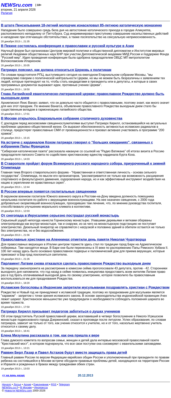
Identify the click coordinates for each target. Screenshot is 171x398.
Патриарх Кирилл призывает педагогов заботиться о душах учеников (60, 311)
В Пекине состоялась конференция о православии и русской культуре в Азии (67, 46)
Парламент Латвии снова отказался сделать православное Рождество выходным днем (76, 263)
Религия (6, 13)
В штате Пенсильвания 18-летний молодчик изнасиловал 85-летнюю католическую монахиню (81, 25)
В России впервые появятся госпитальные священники (48, 191)
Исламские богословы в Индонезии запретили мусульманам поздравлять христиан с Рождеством (85, 287)
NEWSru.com (16, 5)
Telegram (64, 384)
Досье (17, 384)
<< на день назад (13, 375)
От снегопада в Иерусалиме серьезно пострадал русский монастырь (60, 215)
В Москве (26, 387)
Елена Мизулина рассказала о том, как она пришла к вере (50, 335)
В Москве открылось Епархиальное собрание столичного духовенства (61, 118)
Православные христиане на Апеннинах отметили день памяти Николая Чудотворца (73, 239)
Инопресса (41, 387)
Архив (27, 384)
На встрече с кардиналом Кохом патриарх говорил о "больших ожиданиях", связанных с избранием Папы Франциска (77, 144)
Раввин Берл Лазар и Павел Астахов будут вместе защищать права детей (64, 352)
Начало (6, 384)
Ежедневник (41, 384)
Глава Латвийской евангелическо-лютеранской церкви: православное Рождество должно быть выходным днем (82, 96)
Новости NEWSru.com (18, 390)
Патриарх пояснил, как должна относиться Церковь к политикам (56, 70)
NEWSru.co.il (10, 387)
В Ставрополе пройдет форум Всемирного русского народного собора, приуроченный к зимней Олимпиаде (83, 165)
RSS (53, 384)
